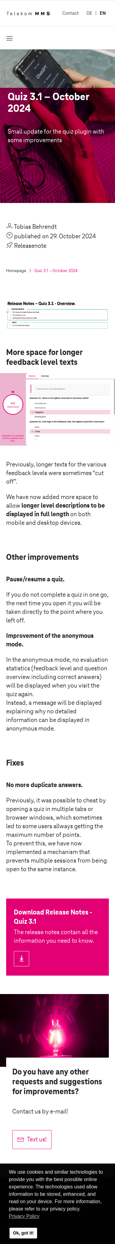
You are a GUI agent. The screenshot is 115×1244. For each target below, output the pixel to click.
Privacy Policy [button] (24, 1216)
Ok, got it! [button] (23, 1232)
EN (103, 13)
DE (89, 13)
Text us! (37, 1139)
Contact (70, 13)
